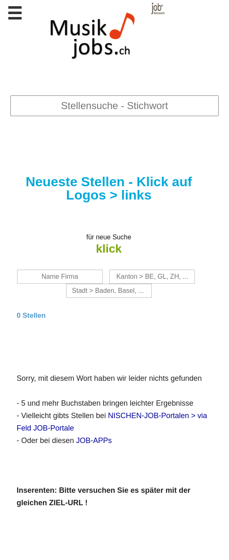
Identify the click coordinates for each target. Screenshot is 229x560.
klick (109, 248)
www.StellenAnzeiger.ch (102, 31)
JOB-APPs (94, 440)
